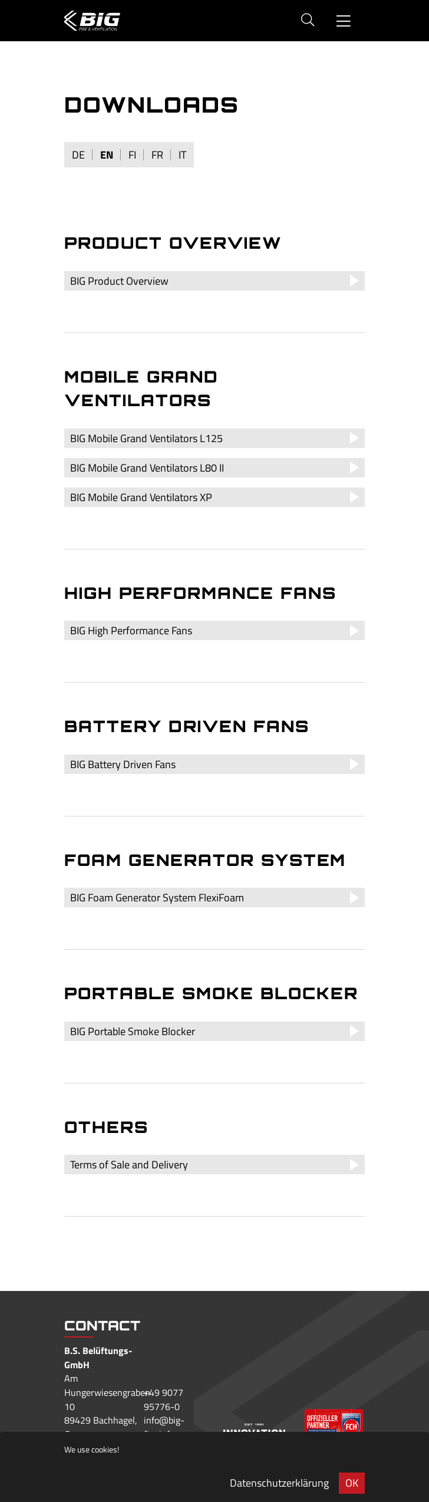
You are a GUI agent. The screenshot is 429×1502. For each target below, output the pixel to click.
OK (351, 1483)
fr (157, 155)
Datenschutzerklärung (279, 1483)
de (78, 155)
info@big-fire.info (164, 1427)
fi (132, 155)
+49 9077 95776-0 (163, 1399)
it (182, 155)
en (106, 155)
